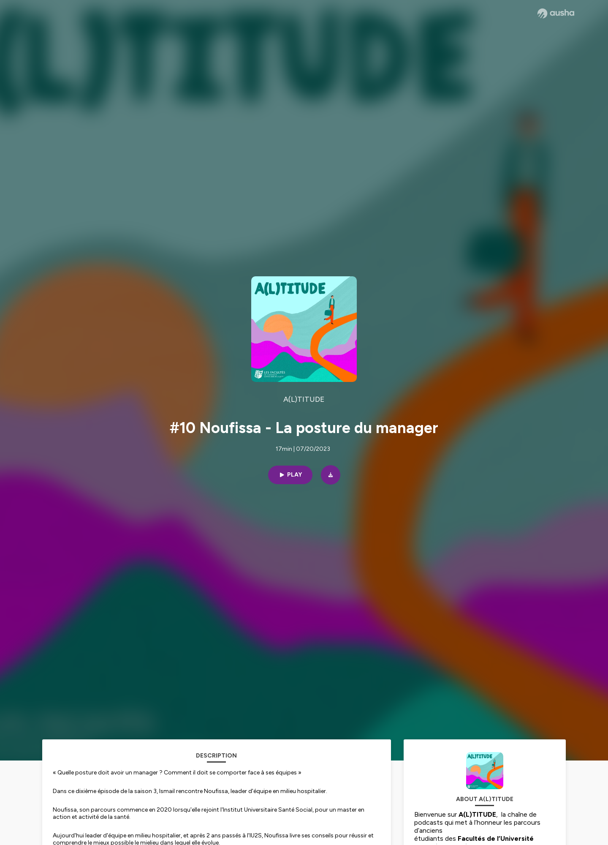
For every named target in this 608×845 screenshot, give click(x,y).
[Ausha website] (555, 13)
